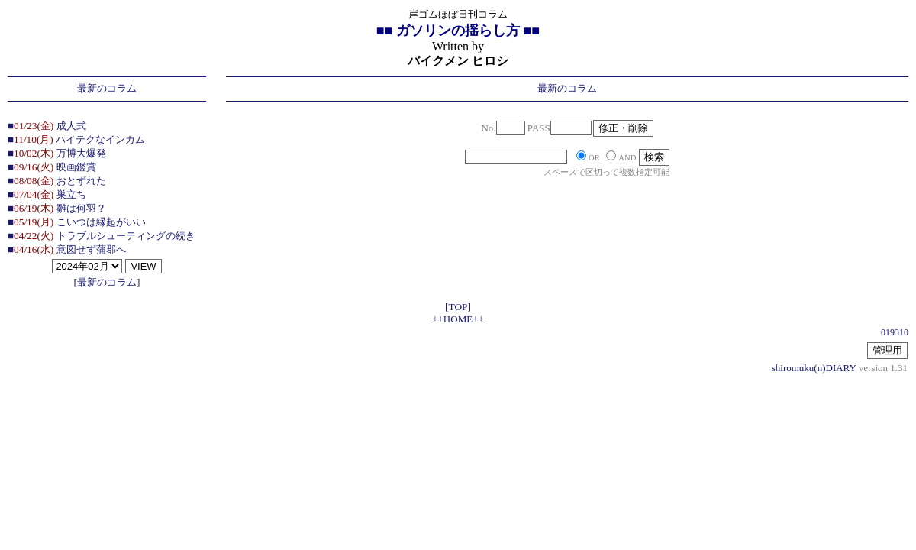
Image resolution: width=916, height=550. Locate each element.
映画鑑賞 (76, 167)
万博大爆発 (81, 153)
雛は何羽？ (81, 208)
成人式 (71, 125)
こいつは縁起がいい (101, 222)
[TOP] (458, 306)
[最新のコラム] (107, 282)
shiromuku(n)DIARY (814, 368)
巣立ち (71, 194)
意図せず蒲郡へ (91, 249)
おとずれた (81, 180)
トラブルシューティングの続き (125, 235)
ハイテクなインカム (100, 139)
